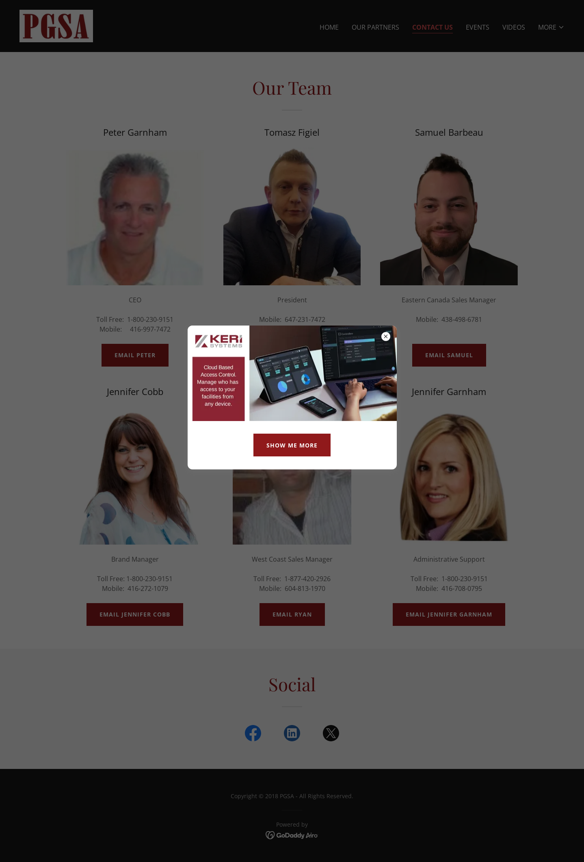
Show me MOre (292, 445)
